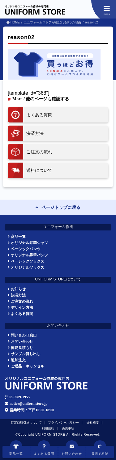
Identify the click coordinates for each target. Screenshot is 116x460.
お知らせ (18, 289)
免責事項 (68, 428)
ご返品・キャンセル (27, 366)
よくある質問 (22, 314)
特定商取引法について (26, 422)
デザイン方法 (22, 307)
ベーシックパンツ (26, 249)
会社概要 (93, 422)
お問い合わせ (22, 341)
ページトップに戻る (60, 207)
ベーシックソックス (27, 261)
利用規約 (48, 428)
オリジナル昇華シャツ (29, 243)
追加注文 (18, 360)
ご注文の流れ (22, 301)
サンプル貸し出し (26, 354)
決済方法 (18, 295)
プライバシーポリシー (63, 422)
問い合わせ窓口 (24, 335)
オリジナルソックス (27, 267)
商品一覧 (18, 236)
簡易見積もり (22, 348)
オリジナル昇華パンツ (29, 255)
